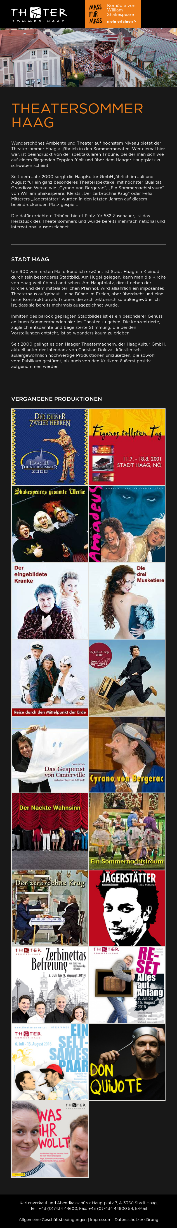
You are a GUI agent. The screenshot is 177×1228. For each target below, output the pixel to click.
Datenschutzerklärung (136, 1219)
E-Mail (141, 1208)
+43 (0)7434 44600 (58, 1208)
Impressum (100, 1219)
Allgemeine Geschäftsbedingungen (53, 1219)
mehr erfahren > (121, 21)
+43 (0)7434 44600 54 (110, 1208)
